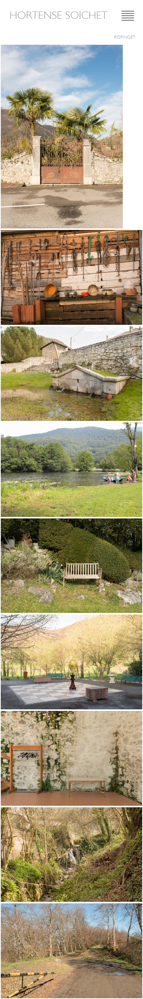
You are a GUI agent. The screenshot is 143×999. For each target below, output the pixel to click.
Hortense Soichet (59, 15)
